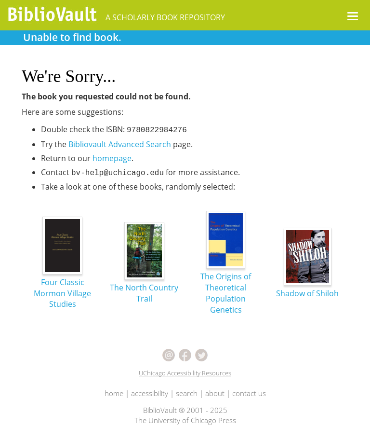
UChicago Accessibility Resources (185, 373)
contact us (249, 393)
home (114, 393)
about (215, 393)
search (187, 393)
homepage (112, 158)
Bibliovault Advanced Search (119, 144)
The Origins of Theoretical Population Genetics (225, 274)
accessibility (149, 393)
